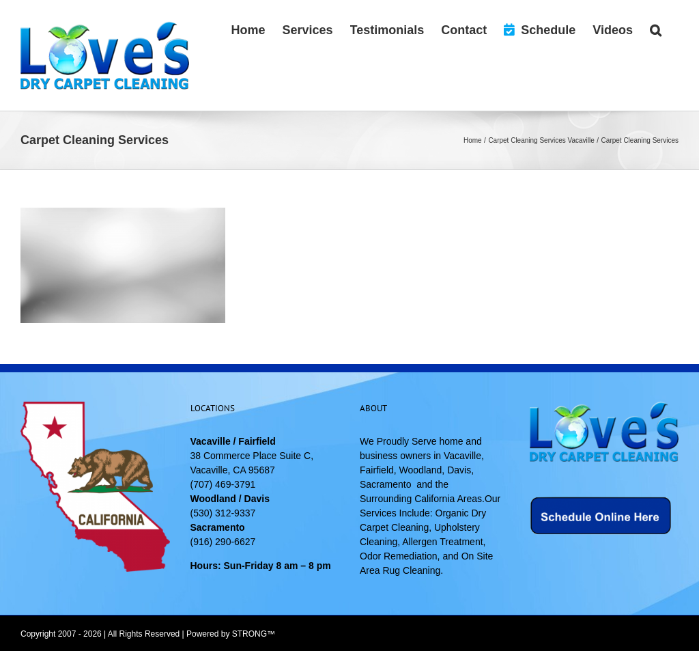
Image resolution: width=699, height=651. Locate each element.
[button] (655, 28)
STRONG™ (253, 634)
